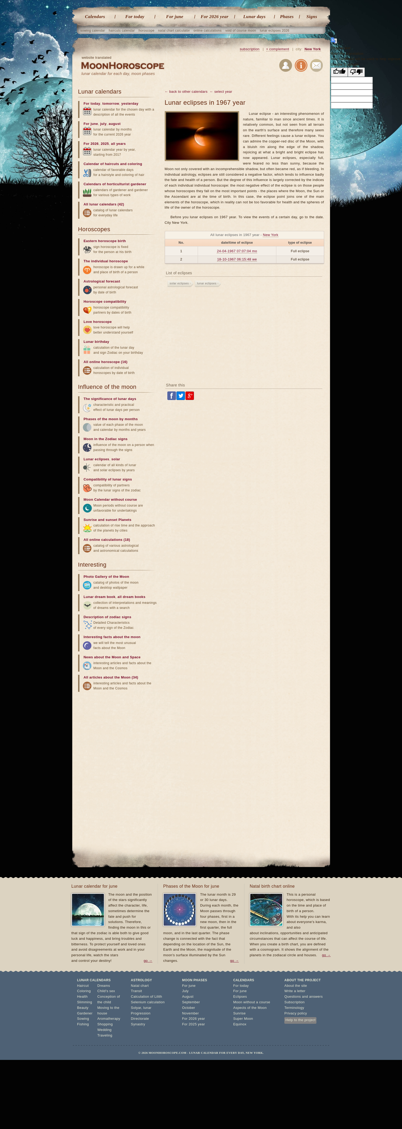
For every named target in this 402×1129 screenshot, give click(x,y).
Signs (311, 16)
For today (134, 16)
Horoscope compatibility (105, 302)
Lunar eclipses (96, 459)
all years (118, 144)
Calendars (95, 16)
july (103, 124)
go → (148, 961)
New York (312, 49)
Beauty (82, 1008)
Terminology (294, 1008)
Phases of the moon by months (111, 419)
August (187, 997)
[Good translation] (339, 72)
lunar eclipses (207, 283)
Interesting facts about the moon (112, 637)
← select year (221, 92)
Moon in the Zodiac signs (106, 439)
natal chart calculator (174, 30)
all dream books (131, 597)
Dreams (103, 986)
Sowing (83, 1019)
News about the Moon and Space (112, 657)
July (185, 991)
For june (174, 16)
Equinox (240, 1024)
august (115, 124)
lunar (147, 1008)
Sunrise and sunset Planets (108, 520)
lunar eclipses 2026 (274, 30)
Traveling (104, 1035)
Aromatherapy (108, 1019)
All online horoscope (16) (106, 362)
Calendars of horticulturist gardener (115, 184)
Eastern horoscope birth (105, 241)
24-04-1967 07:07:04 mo (237, 251)
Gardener (84, 1013)
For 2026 (91, 144)
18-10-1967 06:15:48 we (237, 259)
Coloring (84, 991)
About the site (295, 986)
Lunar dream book (100, 597)
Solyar (136, 1008)
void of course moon (240, 30)
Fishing (83, 1024)
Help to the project (300, 1020)
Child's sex (106, 991)
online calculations (208, 30)
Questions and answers (303, 997)
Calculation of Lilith (146, 997)
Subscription (294, 1002)
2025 (105, 144)
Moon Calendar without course (110, 500)
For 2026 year (214, 16)
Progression (141, 1013)
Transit (136, 991)
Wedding (104, 1030)
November (190, 1013)
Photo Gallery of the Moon (106, 577)
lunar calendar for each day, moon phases (118, 73)
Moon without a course (251, 1002)
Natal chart (140, 986)
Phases (287, 16)
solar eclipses (179, 283)
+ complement (277, 49)
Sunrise (239, 1013)
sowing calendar (93, 30)
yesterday (129, 104)
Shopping (105, 1024)
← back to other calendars (186, 92)
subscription (250, 49)
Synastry (138, 1024)
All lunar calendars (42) (104, 204)
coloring (135, 164)
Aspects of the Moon (250, 1008)
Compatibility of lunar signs (108, 479)
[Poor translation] (356, 72)
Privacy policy (295, 1013)
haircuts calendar (122, 30)
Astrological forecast (102, 281)
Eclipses (240, 997)
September (191, 1002)
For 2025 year (193, 1024)
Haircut (83, 986)
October (188, 1008)
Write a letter (294, 991)
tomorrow (110, 104)
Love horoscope (98, 322)
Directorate (140, 1019)
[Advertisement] (244, 336)
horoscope (146, 30)
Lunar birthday (96, 342)
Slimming (84, 1002)
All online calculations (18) (107, 540)
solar (115, 459)
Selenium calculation (148, 1002)
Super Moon (243, 1019)
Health (82, 997)
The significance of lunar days (110, 399)
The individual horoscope (106, 261)
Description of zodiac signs (108, 617)
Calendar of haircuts (101, 164)
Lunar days (254, 16)
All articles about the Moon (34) (111, 677)
